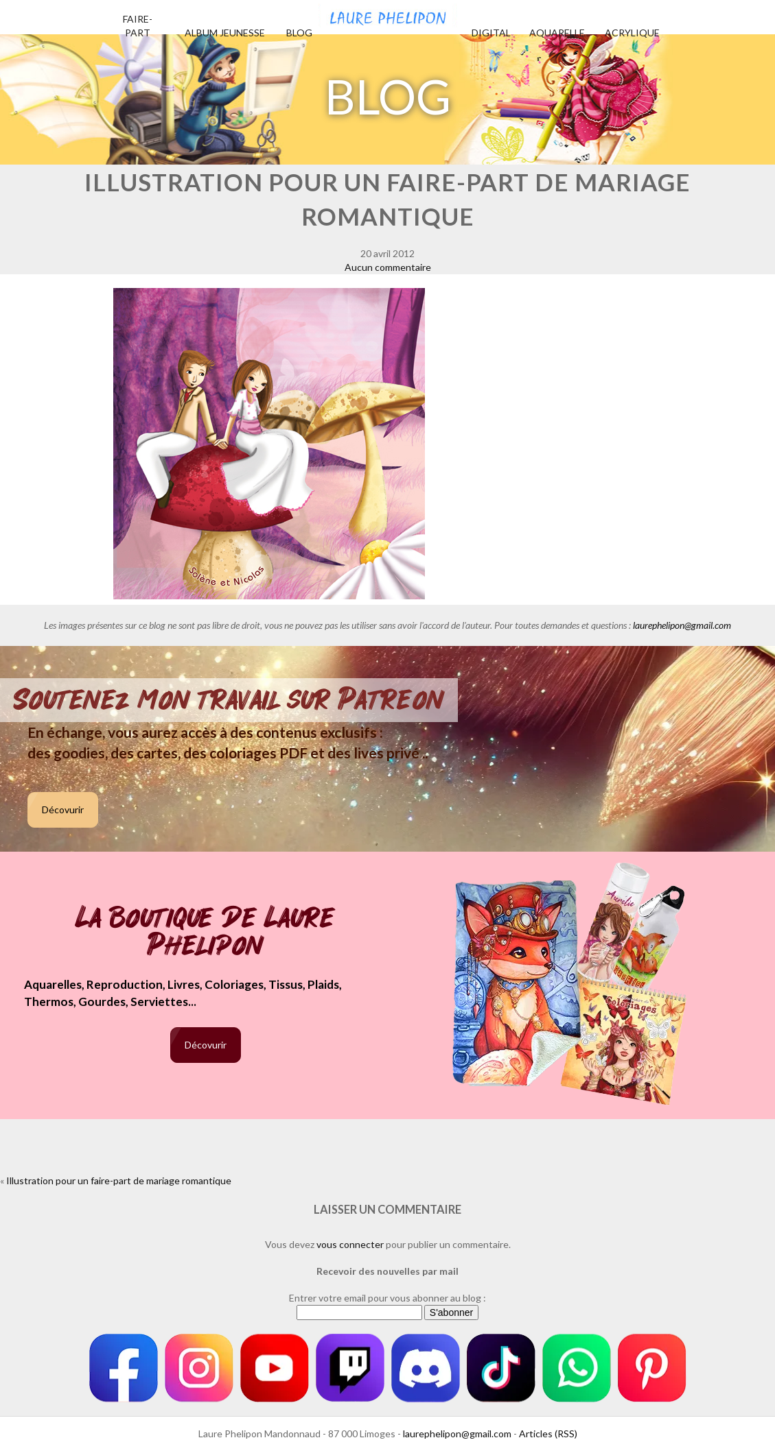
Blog (299, 32)
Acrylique (632, 32)
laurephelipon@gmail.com (682, 625)
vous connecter (350, 1244)
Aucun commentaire (388, 267)
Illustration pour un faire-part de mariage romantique (118, 1180)
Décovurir (63, 809)
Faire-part (137, 25)
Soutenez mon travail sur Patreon (229, 700)
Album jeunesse (225, 32)
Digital (491, 32)
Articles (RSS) (548, 1433)
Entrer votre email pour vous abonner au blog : (387, 1298)
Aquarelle (557, 32)
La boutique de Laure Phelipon (205, 932)
